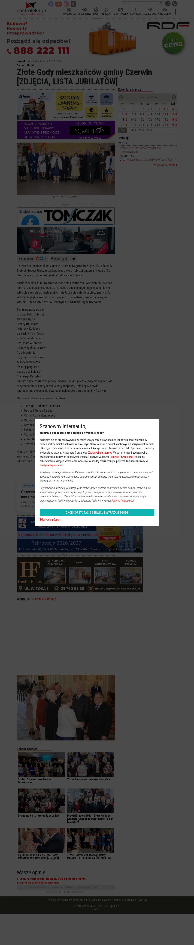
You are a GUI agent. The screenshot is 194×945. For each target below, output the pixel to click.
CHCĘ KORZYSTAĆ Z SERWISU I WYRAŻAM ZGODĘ (97, 512)
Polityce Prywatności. (122, 500)
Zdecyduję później (50, 519)
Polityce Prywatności (121, 457)
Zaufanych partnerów (99, 452)
